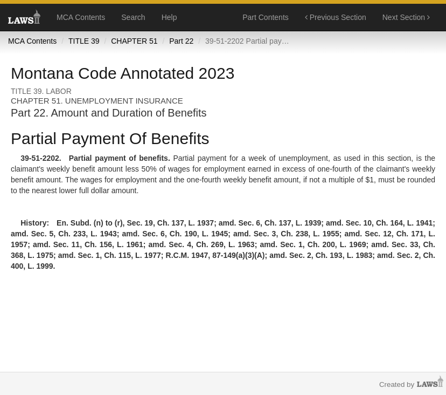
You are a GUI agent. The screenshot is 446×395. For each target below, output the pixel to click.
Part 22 (181, 41)
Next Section (406, 17)
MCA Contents (81, 17)
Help (169, 17)
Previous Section (335, 17)
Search (133, 17)
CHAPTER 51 (134, 41)
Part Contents (265, 17)
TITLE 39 (84, 41)
